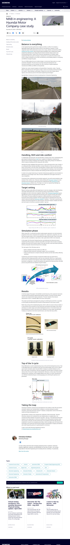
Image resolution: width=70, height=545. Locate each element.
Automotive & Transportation (42, 474)
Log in (53, 2)
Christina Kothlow (27, 40)
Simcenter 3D (55, 181)
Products (12, 10)
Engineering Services (35, 467)
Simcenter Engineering (53, 193)
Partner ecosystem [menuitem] (29, 6)
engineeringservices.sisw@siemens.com (32, 429)
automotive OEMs (36, 464)
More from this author (24, 451)
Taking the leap (9, 54)
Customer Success (13, 467)
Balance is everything (10, 39)
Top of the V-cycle (9, 51)
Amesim (25, 464)
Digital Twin (24, 467)
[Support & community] (62, 2)
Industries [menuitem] (20, 6)
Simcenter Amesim (26, 183)
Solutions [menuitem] (14, 6)
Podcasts (29, 10)
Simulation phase (9, 46)
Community (57, 10)
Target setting (9, 44)
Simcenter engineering (14, 471)
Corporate (49, 10)
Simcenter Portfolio (27, 471)
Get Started (59, 482)
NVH (37, 159)
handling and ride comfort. (27, 51)
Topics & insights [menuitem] (38, 6)
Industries (21, 10)
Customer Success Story (14, 464)
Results (7, 49)
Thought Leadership (39, 10)
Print (34, 33)
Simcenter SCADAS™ (39, 199)
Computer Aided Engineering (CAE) (52, 464)
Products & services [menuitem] (6, 6)
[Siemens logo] (6, 2)
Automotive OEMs (13, 477)
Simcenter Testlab (53, 180)
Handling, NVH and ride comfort (12, 42)
